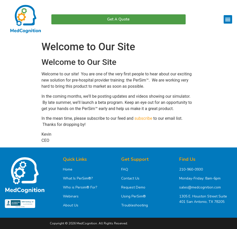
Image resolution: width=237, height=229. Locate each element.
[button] (228, 19)
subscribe (143, 118)
